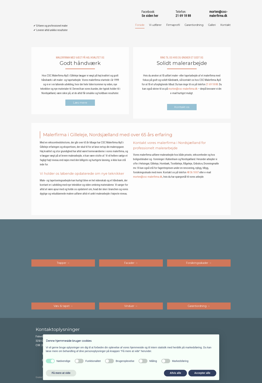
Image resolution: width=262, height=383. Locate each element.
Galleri (212, 25)
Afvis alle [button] (175, 372)
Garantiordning (194, 25)
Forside (139, 25)
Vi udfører (155, 25)
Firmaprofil (173, 25)
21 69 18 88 (212, 84)
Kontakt (225, 25)
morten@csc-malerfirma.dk (218, 14)
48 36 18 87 (193, 172)
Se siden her (150, 16)
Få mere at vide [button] (61, 372)
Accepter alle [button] (202, 372)
